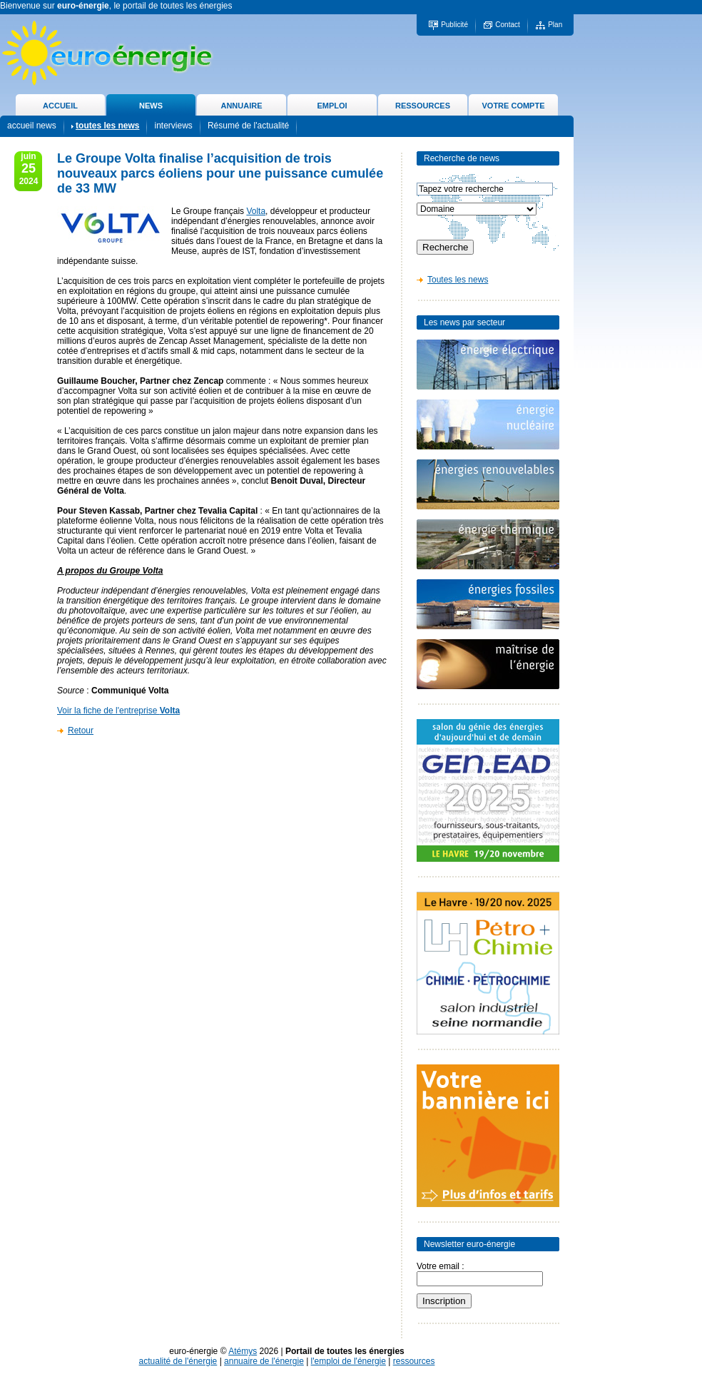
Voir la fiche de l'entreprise (118, 711)
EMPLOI (332, 105)
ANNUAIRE (241, 105)
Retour (80, 731)
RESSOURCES (422, 105)
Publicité (454, 25)
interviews (173, 126)
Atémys (242, 1351)
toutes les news (107, 126)
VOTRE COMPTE (513, 105)
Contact (507, 25)
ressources (414, 1361)
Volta (255, 211)
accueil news (31, 126)
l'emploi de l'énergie (348, 1361)
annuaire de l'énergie (264, 1361)
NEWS (151, 105)
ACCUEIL (60, 105)
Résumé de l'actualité (248, 126)
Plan (555, 25)
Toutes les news (457, 280)
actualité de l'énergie (178, 1361)
